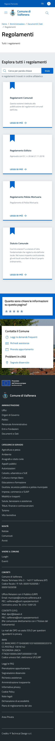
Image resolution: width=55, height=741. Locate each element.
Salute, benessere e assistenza (17, 501)
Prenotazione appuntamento (16, 668)
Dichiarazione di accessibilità (15, 701)
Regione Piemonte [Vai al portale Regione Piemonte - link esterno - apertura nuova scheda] (11, 3)
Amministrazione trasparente (16, 682)
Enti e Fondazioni (10, 429)
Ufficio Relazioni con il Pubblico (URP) (20, 594)
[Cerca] (47, 12)
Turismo (5, 510)
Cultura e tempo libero (12, 477)
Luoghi (5, 556)
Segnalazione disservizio (13, 673)
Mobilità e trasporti (11, 496)
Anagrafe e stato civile (13, 459)
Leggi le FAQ (8, 663)
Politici (5, 419)
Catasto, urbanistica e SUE (14, 473)
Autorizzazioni (8, 468)
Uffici (4, 410)
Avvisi (4, 540)
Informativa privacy (11, 687)
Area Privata (8, 717)
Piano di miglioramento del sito (17, 705)
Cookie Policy (8, 691)
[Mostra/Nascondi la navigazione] (6, 12)
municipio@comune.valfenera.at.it (24, 597)
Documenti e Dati (10, 433)
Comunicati (7, 536)
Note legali (7, 696)
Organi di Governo (10, 415)
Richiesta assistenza (12, 677)
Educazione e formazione (14, 482)
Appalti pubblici (9, 463)
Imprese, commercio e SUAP (15, 491)
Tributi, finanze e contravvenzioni (18, 505)
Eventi (5, 561)
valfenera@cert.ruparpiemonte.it (23, 601)
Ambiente (6, 454)
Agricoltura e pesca (11, 449)
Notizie (5, 531)
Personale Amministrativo (14, 424)
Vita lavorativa (9, 515)
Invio (47, 71)
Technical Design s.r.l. (22, 733)
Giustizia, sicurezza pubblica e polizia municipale (25, 487)
